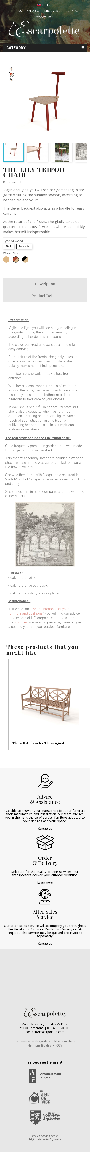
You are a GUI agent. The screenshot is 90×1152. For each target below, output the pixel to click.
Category (16, 48)
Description (45, 283)
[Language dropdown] (45, 5)
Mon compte (63, 1041)
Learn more (45, 882)
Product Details (45, 295)
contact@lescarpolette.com (45, 1032)
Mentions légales (39, 1045)
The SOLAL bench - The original (38, 743)
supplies (21, 622)
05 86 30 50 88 (57, 1028)
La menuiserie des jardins (32, 1041)
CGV (59, 1045)
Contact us (45, 828)
